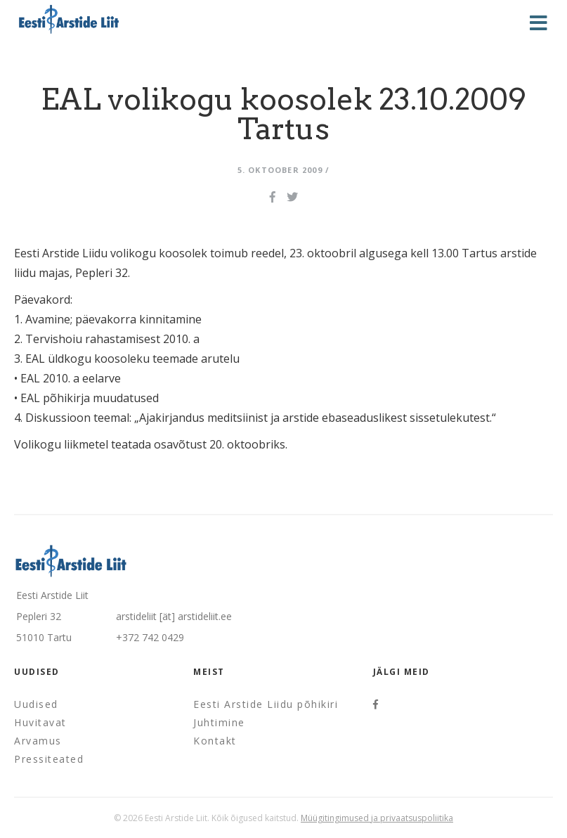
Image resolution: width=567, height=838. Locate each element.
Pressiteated (49, 759)
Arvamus (38, 740)
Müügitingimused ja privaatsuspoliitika (377, 818)
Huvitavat (40, 722)
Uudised (36, 704)
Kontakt (215, 740)
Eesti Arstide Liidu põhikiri (265, 704)
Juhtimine (219, 722)
